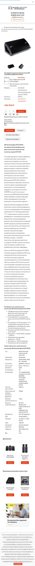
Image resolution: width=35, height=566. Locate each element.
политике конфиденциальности (21, 561)
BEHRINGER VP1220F (10, 488)
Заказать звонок (17, 19)
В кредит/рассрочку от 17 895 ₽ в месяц (16, 116)
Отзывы (21, 130)
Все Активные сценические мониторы (19, 85)
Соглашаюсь (17, 564)
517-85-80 (17, 13)
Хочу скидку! (8, 119)
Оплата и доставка (12, 135)
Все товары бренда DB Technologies (17, 80)
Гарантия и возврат (12, 139)
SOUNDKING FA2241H (25, 488)
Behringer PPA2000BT (10, 456)
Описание (9, 130)
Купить (21, 111)
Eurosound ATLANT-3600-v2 (25, 457)
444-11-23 (17, 15)
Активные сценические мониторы (14, 27)
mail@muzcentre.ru (17, 17)
